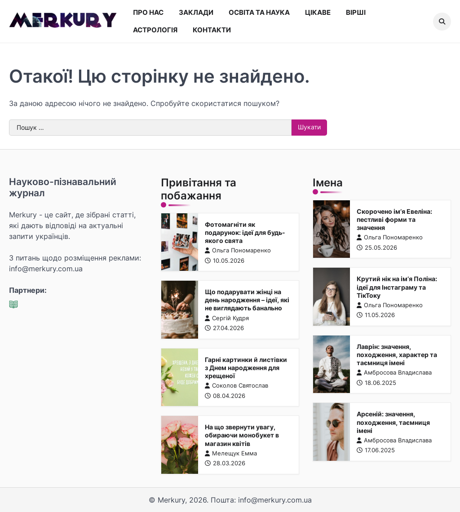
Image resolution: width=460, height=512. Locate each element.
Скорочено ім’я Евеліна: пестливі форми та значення (394, 219)
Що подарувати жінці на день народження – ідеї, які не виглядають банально (247, 300)
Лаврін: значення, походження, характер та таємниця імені (397, 354)
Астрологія (155, 30)
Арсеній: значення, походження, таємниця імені (393, 422)
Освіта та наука (259, 12)
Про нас (148, 12)
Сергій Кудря (227, 317)
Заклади (196, 12)
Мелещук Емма (231, 453)
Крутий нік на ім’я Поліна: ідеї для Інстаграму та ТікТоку (397, 287)
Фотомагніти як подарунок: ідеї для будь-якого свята (245, 232)
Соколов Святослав (236, 385)
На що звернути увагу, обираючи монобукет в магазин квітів (242, 435)
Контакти (212, 30)
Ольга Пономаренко (238, 250)
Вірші (356, 12)
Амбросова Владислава (394, 372)
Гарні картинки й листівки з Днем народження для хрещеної (246, 367)
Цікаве (318, 12)
